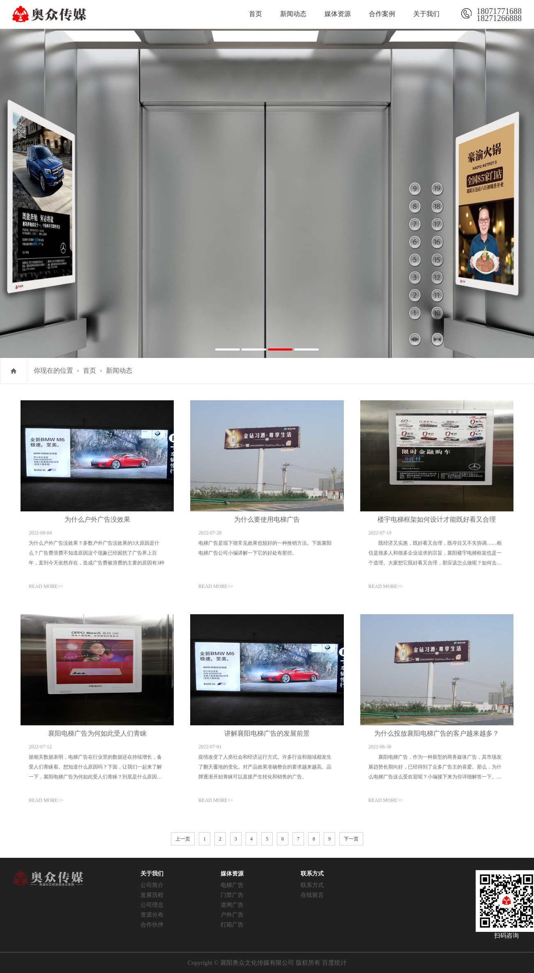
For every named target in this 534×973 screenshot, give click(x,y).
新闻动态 (293, 13)
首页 (255, 13)
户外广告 (232, 915)
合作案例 (382, 13)
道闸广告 (232, 905)
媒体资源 (338, 13)
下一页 (351, 839)
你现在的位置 (53, 370)
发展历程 (151, 895)
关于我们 (426, 13)
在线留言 (312, 895)
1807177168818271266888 (499, 13)
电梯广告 (232, 885)
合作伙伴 (151, 925)
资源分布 (151, 915)
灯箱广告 (232, 925)
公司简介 (151, 885)
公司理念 (151, 905)
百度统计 (334, 962)
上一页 (182, 839)
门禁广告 (232, 895)
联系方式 (312, 885)
